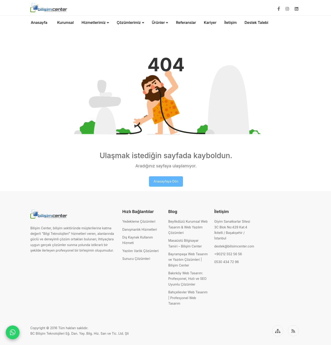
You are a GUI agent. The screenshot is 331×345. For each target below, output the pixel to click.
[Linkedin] (296, 8)
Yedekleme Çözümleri (138, 221)
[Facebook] (278, 8)
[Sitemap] (277, 330)
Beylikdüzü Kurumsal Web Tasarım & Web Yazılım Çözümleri (188, 227)
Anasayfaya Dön (166, 181)
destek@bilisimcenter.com (234, 246)
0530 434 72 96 (226, 262)
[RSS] (293, 330)
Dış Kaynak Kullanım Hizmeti (137, 240)
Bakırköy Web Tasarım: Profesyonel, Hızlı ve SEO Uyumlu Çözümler (187, 278)
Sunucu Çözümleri (136, 259)
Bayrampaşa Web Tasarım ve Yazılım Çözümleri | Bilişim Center (188, 259)
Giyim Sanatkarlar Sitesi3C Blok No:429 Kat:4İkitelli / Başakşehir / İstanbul (232, 229)
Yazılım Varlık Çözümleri (140, 251)
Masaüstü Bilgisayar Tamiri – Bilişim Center (185, 243)
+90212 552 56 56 (228, 254)
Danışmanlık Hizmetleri (139, 229)
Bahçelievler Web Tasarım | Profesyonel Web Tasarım (188, 297)
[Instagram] (287, 8)
